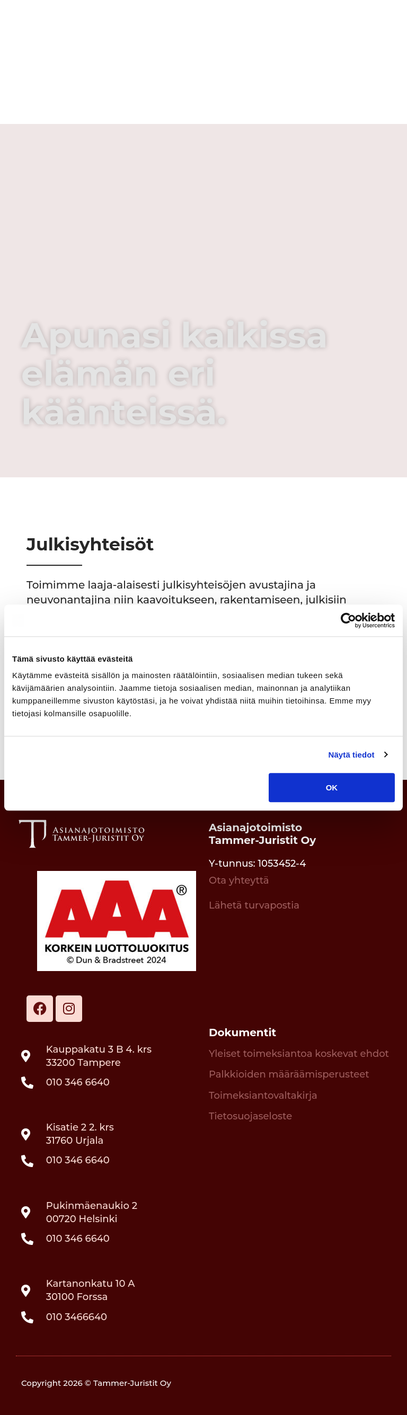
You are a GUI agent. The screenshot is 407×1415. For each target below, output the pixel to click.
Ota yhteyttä (239, 880)
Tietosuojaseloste (250, 1116)
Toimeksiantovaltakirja (263, 1095)
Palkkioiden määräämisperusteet (289, 1074)
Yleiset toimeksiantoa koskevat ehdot (299, 1054)
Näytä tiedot (352, 754)
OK (332, 787)
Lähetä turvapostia (254, 905)
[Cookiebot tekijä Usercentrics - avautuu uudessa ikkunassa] (348, 620)
